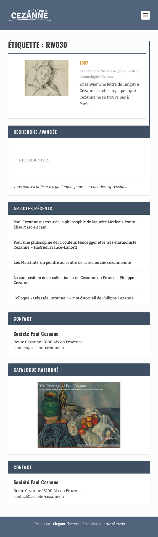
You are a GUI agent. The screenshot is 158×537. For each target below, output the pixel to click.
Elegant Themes (66, 524)
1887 (84, 62)
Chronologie (89, 77)
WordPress (115, 524)
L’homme (107, 77)
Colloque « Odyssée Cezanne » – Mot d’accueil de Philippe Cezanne (74, 298)
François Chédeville (100, 71)
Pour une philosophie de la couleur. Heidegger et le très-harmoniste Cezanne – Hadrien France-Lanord (75, 245)
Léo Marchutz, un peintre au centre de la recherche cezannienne (72, 262)
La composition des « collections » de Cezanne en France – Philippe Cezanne (74, 280)
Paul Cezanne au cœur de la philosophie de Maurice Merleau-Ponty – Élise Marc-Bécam (76, 224)
